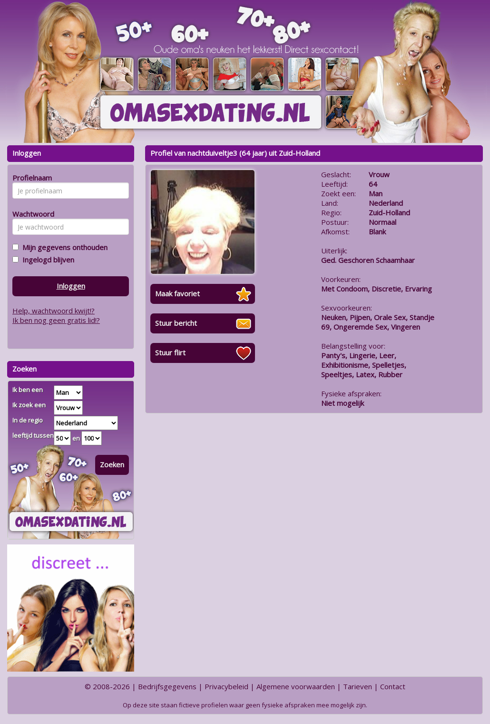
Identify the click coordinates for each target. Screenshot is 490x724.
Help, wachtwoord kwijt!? (53, 310)
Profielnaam (30, 177)
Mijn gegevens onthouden (63, 247)
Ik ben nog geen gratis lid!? (56, 320)
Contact (392, 686)
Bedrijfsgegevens (167, 686)
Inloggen (71, 286)
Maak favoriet (177, 293)
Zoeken (112, 464)
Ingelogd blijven (46, 259)
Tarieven (357, 686)
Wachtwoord (30, 214)
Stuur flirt (170, 352)
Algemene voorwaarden (295, 686)
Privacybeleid (226, 686)
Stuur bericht (176, 323)
